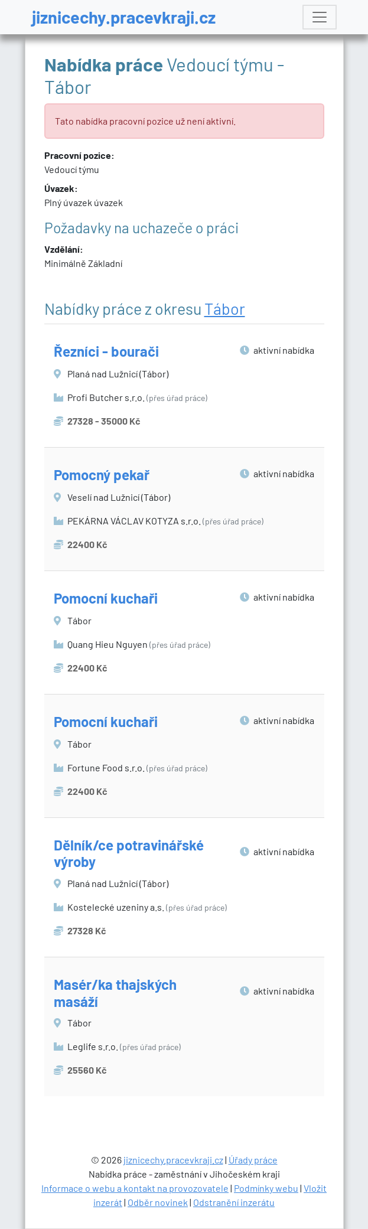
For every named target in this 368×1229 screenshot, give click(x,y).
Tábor (224, 308)
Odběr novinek (158, 1202)
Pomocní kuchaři (106, 598)
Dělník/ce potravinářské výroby (129, 853)
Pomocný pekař (101, 474)
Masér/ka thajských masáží (115, 993)
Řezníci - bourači (106, 351)
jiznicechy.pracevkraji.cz (124, 16)
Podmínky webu (266, 1188)
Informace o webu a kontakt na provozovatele (135, 1188)
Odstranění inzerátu (234, 1202)
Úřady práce (253, 1159)
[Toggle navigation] (319, 17)
